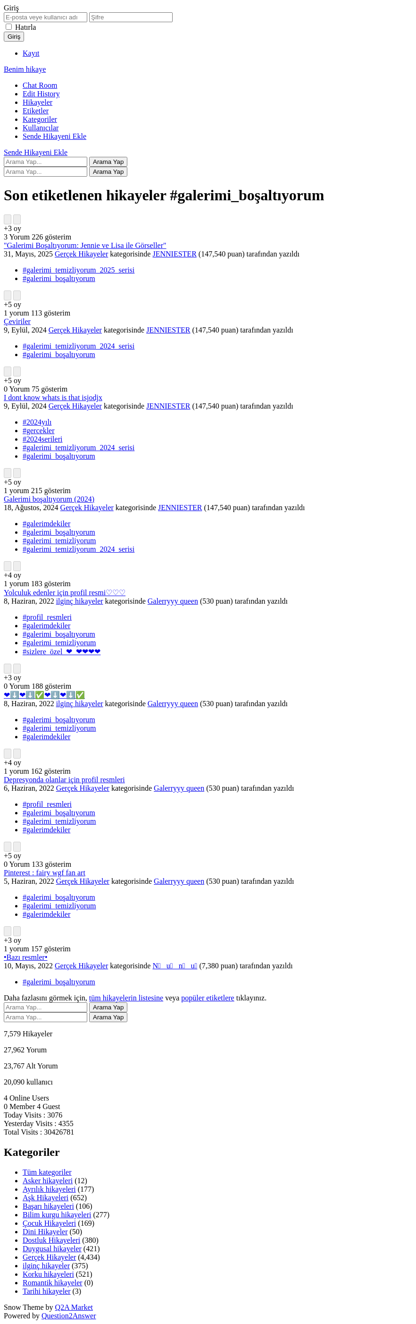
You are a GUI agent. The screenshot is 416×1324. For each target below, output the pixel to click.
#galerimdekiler (46, 524)
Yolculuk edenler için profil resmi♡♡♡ (64, 593)
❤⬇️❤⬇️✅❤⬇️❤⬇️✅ (44, 695)
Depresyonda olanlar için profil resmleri (64, 780)
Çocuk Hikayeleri (49, 1223)
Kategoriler (40, 119)
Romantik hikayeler (53, 1283)
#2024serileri (42, 439)
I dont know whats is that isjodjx (53, 397)
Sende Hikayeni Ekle (54, 136)
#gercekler (39, 431)
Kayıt (31, 53)
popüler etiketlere (207, 998)
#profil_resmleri (47, 617)
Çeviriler (17, 321)
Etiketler (36, 111)
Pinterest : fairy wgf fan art (44, 873)
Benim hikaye (25, 69)
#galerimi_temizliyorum (59, 541)
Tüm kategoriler (47, 1172)
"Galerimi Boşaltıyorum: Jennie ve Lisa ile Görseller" (85, 245)
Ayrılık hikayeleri (49, 1189)
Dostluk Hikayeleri (51, 1240)
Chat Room (40, 85)
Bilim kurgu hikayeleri (57, 1215)
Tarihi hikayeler (47, 1291)
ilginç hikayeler (79, 601)
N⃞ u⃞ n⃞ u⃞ (174, 966)
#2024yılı (37, 422)
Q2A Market (74, 1307)
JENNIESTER (174, 254)
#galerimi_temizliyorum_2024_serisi (78, 346)
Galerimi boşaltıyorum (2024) (49, 499)
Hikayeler (37, 102)
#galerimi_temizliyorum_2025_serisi (78, 270)
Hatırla (25, 27)
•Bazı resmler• (26, 957)
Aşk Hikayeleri (45, 1198)
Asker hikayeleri (48, 1181)
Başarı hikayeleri (48, 1206)
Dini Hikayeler (45, 1232)
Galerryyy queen (173, 601)
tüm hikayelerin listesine (126, 998)
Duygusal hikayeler (52, 1249)
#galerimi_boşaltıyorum (59, 278)
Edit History (41, 94)
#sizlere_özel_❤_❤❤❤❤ (61, 652)
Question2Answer (69, 1316)
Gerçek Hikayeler (81, 254)
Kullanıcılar (40, 128)
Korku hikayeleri (48, 1274)
